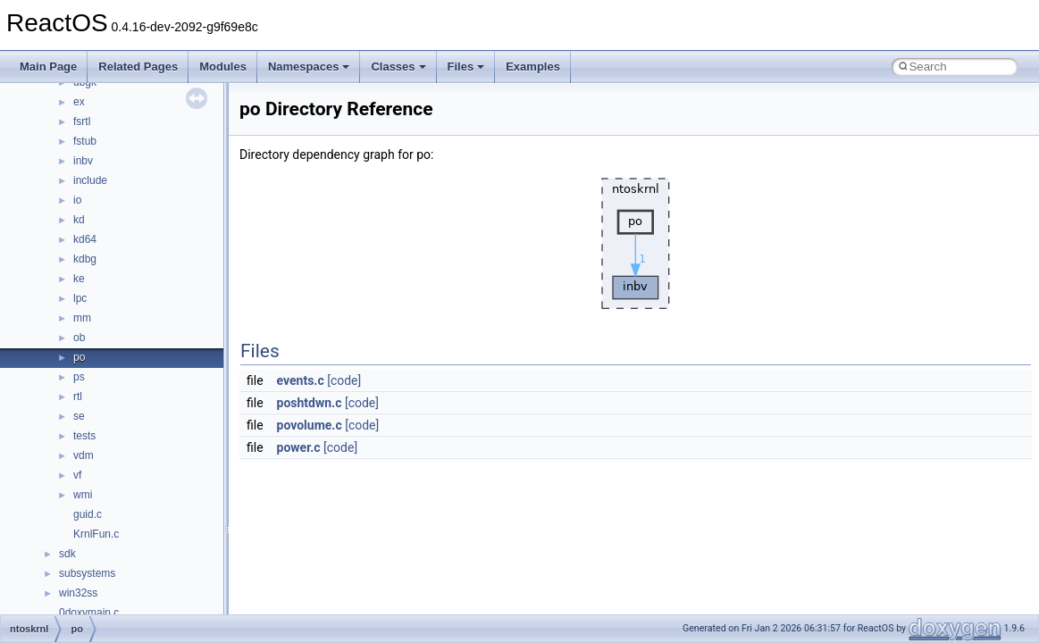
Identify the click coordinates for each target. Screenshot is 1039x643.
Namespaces (309, 66)
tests (84, 436)
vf (77, 475)
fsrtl (81, 121)
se (79, 416)
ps (79, 377)
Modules (223, 66)
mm (82, 318)
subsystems (87, 573)
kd (79, 219)
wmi (82, 495)
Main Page (48, 66)
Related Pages (138, 66)
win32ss (78, 593)
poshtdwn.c (309, 403)
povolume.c (309, 425)
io (77, 200)
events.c (300, 380)
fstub (84, 141)
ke (79, 278)
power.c (299, 447)
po (79, 357)
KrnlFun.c (96, 534)
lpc (80, 298)
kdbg (84, 259)
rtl (77, 396)
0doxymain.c (89, 612)
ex (79, 102)
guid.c (87, 514)
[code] (344, 380)
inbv (83, 160)
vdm (83, 455)
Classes (398, 66)
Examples (533, 66)
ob (79, 337)
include (90, 180)
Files (466, 66)
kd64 (84, 239)
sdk (67, 553)
